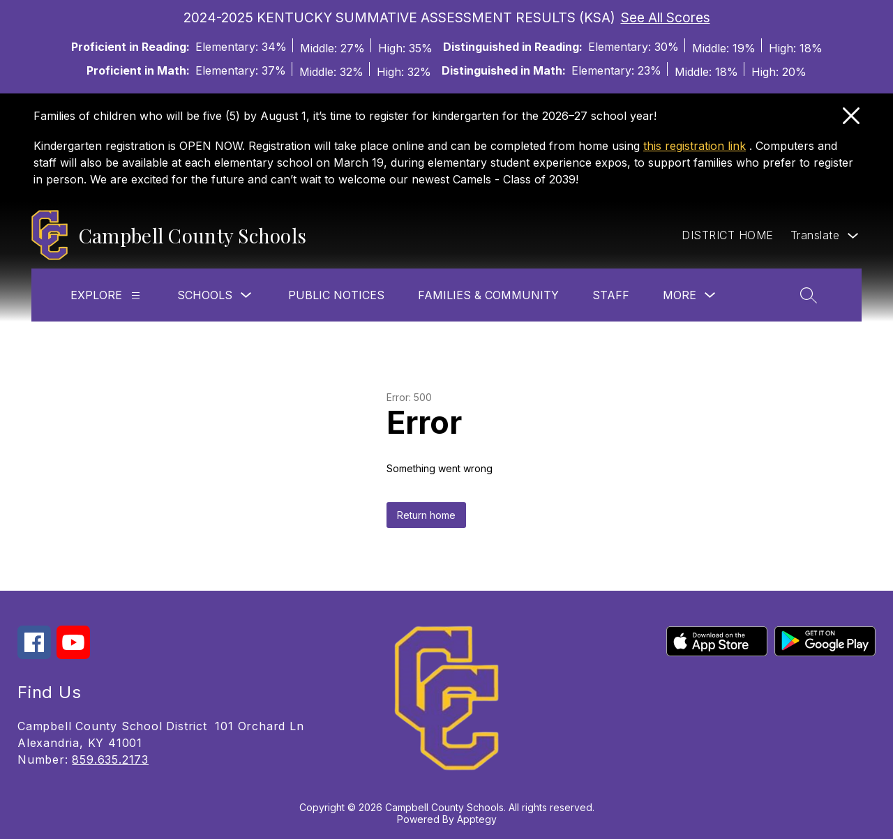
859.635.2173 (110, 759)
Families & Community (488, 295)
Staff (610, 295)
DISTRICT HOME (728, 235)
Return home (426, 515)
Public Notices (336, 295)
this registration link (694, 146)
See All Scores (665, 17)
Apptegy (477, 819)
